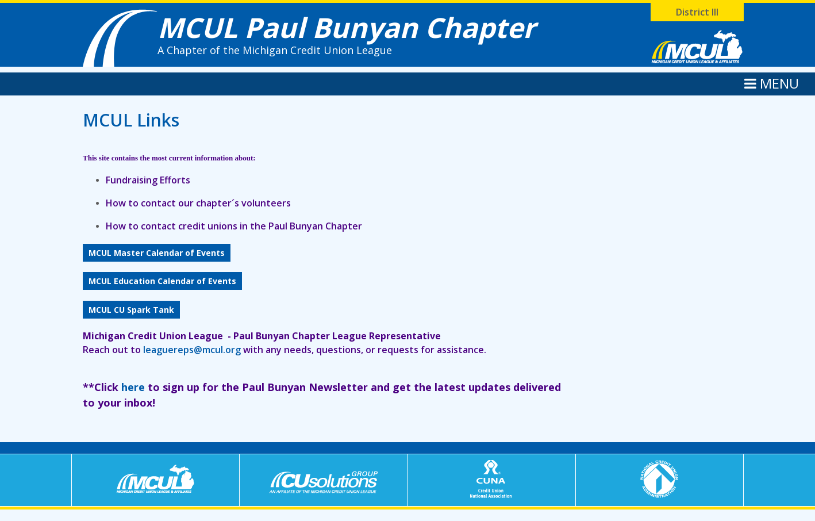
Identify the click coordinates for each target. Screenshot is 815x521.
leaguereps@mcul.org (192, 349)
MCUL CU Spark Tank (131, 309)
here (133, 387)
